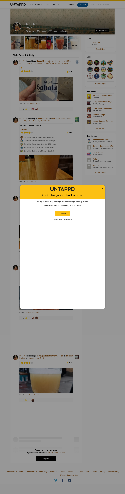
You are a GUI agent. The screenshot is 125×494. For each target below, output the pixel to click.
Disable (62, 213)
